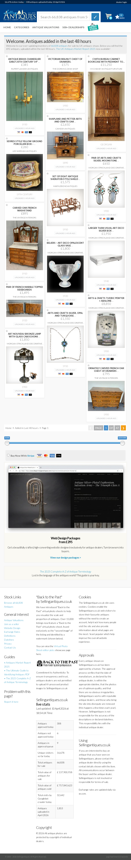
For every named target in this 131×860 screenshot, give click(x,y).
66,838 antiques (59, 45)
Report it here (11, 701)
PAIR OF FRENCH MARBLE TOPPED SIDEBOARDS (24, 288)
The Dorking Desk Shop (65, 69)
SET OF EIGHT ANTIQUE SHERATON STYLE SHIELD (65, 177)
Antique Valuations (45, 27)
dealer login (121, 2)
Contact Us (10, 647)
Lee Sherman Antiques (25, 151)
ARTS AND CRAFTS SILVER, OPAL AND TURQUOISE (65, 314)
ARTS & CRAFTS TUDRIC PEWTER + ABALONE (106, 299)
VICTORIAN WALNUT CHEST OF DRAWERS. (65, 60)
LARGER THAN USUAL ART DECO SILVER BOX (106, 229)
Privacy (8, 643)
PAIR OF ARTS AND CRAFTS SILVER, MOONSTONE (106, 159)
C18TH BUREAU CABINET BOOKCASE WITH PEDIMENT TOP (106, 62)
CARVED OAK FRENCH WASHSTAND (25, 209)
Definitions (10, 635)
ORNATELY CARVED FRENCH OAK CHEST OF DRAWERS (106, 369)
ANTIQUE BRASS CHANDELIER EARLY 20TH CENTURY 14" (24, 60)
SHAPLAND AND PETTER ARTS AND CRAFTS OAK (65, 120)
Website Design (12, 628)
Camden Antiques (65, 128)
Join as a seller (11, 624)
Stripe (30, 455)
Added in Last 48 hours (27, 427)
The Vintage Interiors (24, 217)
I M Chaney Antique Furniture (106, 69)
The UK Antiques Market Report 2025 (75, 48)
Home (7, 27)
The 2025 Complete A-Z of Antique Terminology (65, 571)
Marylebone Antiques (65, 186)
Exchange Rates (12, 631)
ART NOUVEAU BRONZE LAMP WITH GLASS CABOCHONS (24, 335)
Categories (21, 27)
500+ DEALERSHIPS (73, 27)
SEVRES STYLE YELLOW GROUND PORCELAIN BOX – (24, 142)
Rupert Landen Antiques (24, 69)
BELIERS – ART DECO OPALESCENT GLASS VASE (65, 244)
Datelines (9, 639)
